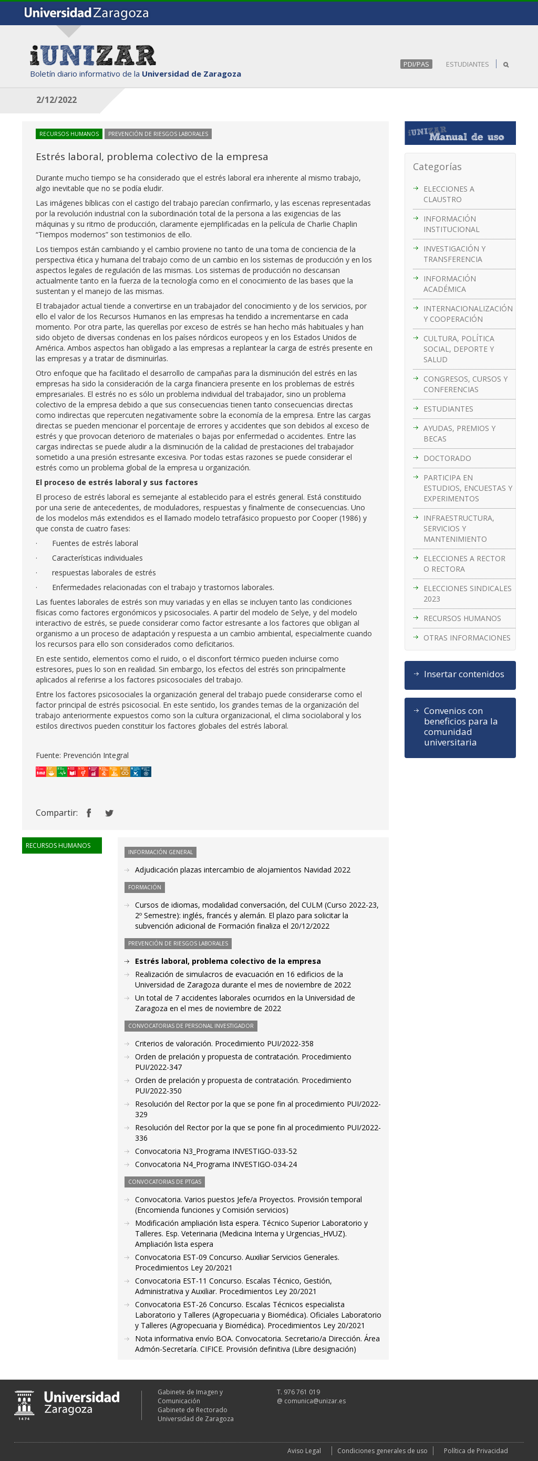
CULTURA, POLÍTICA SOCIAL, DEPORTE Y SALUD (458, 348)
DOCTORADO (447, 458)
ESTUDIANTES (467, 64)
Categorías (437, 166)
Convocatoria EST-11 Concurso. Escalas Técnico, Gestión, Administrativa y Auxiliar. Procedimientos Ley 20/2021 (233, 1286)
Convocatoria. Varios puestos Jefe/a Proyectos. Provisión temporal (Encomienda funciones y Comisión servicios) (248, 1204)
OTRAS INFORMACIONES (467, 638)
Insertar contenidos (464, 674)
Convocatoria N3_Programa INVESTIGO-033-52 (216, 1151)
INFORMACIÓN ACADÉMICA (449, 284)
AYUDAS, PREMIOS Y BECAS (459, 433)
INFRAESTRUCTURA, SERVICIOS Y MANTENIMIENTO (458, 528)
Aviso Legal (304, 1450)
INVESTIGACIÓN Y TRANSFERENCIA (454, 254)
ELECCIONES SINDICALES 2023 (467, 593)
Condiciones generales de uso (382, 1450)
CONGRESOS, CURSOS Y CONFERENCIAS (465, 384)
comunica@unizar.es (315, 1400)
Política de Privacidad (476, 1450)
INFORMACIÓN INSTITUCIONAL (451, 224)
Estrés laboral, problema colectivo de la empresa (228, 961)
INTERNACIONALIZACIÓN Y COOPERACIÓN (468, 313)
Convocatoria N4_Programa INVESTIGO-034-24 (216, 1164)
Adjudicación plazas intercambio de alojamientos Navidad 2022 (242, 870)
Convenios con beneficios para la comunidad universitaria (461, 727)
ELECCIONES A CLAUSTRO (448, 194)
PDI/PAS (416, 64)
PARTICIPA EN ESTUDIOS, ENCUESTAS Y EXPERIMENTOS (467, 487)
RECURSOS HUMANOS (462, 618)
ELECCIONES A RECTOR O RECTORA (464, 563)
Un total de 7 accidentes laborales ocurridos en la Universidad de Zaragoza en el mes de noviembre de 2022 (245, 1003)
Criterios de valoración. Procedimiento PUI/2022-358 (224, 1043)
